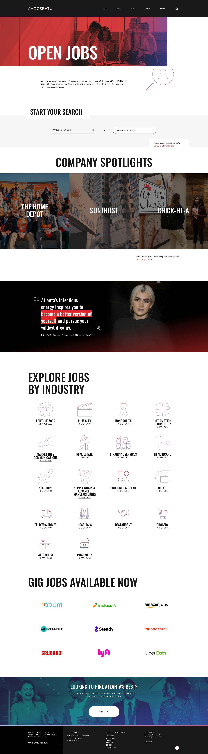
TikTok (109, 745)
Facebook (110, 736)
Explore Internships (163, 146)
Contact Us (111, 747)
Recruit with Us (74, 738)
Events (147, 9)
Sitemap (148, 742)
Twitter (109, 743)
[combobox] (134, 130)
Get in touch (142, 260)
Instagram (110, 738)
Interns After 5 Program (78, 736)
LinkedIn (110, 740)
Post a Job (104, 711)
